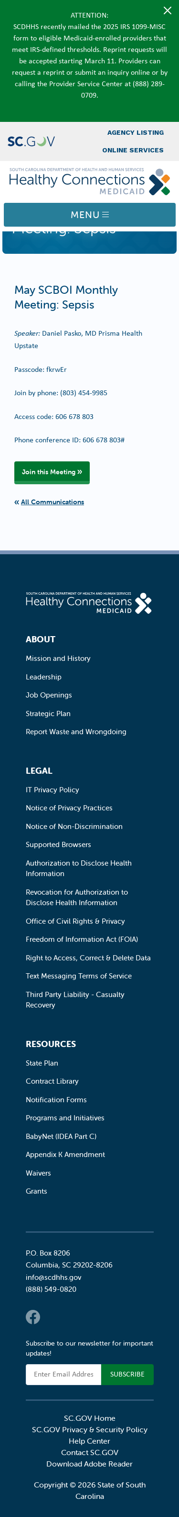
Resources (51, 1043)
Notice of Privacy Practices (69, 807)
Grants (36, 1191)
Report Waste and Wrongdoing (76, 731)
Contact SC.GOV (89, 1452)
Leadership (44, 676)
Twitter (52, 1317)
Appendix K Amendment (65, 1154)
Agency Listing (135, 132)
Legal (39, 770)
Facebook (33, 1317)
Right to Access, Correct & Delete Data (88, 957)
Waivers (38, 1173)
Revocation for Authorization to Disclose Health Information (77, 898)
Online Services (133, 150)
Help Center (89, 1441)
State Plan (42, 1063)
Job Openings (49, 694)
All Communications (52, 502)
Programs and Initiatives (65, 1117)
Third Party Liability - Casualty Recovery (75, 1000)
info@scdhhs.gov (53, 1277)
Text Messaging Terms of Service (79, 975)
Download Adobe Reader (89, 1463)
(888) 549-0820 (51, 1289)
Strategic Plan (48, 713)
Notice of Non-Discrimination (74, 826)
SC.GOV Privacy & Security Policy (89, 1429)
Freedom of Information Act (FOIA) (82, 939)
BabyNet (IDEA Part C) (61, 1136)
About (40, 639)
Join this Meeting (48, 472)
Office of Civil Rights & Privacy (75, 921)
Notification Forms (56, 1099)
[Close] (167, 10)
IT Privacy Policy (52, 789)
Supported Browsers (58, 844)
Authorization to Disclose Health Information (79, 868)
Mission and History (58, 658)
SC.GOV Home (90, 1418)
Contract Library (52, 1081)
